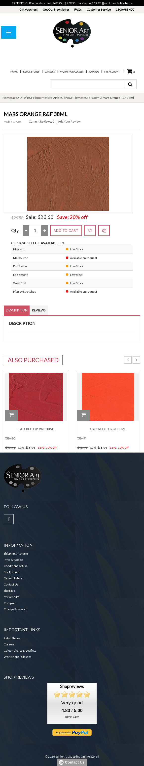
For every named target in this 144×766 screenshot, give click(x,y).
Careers (50, 71)
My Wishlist (11, 597)
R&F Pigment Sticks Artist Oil (46, 98)
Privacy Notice (13, 560)
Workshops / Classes (18, 657)
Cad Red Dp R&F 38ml (36, 429)
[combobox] (87, 84)
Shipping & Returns (16, 553)
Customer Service (99, 9)
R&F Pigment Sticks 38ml (83, 98)
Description (16, 310)
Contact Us (11, 584)
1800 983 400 (125, 9)
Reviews (39, 310)
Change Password (16, 609)
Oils (22, 98)
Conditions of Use (16, 566)
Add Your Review (69, 121)
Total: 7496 (72, 717)
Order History (13, 578)
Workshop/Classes (72, 71)
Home (14, 71)
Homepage (9, 98)
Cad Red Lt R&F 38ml (108, 429)
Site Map (9, 590)
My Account (112, 71)
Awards (94, 71)
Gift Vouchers (28, 9)
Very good (72, 702)
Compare (10, 603)
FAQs (78, 9)
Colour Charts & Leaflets (20, 650)
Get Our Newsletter (56, 9)
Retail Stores (31, 71)
